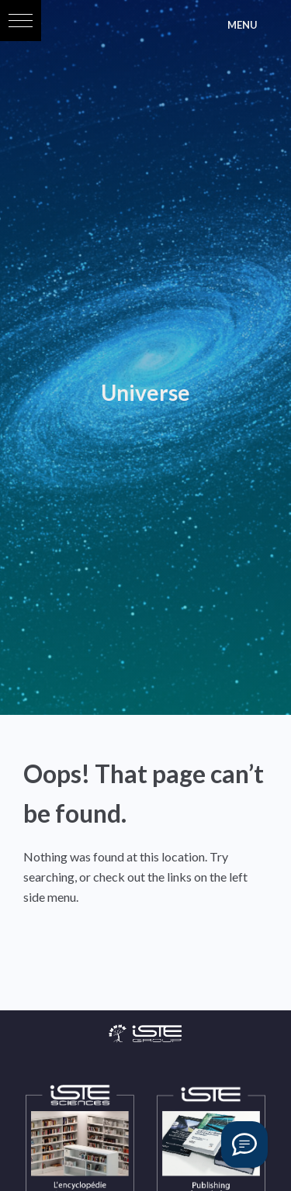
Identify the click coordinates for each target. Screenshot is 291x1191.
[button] (20, 20)
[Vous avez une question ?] (244, 1144)
